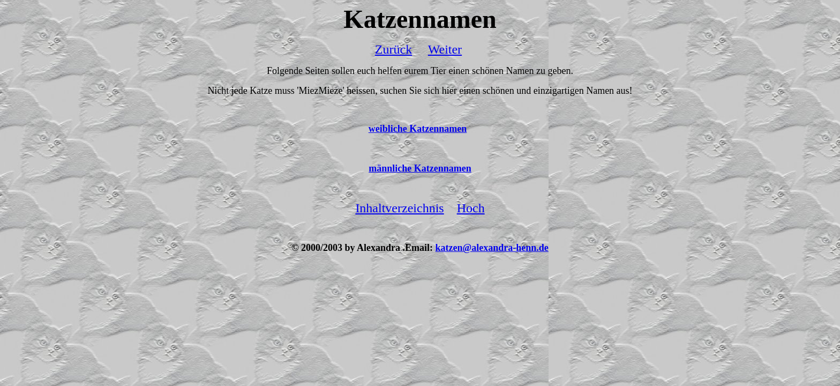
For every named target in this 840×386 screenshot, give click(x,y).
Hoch (471, 208)
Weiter (445, 49)
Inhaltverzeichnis (399, 208)
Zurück (393, 49)
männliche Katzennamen (420, 168)
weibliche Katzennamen (418, 128)
